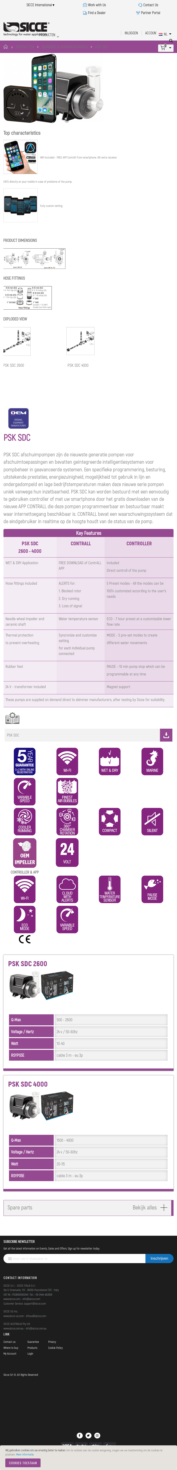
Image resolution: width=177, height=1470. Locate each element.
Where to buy (10, 1358)
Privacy (52, 1352)
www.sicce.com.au (13, 1339)
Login (30, 1364)
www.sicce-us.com (13, 1326)
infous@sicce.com (36, 1326)
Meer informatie (25, 1454)
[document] (89, 1457)
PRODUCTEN (25, 47)
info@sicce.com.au (36, 1339)
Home (6, 46)
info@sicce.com (31, 1309)
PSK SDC (89, 745)
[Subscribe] (159, 1268)
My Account (9, 1364)
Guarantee (33, 1352)
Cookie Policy (55, 1358)
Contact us (9, 1352)
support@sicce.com (35, 1314)
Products (32, 1358)
